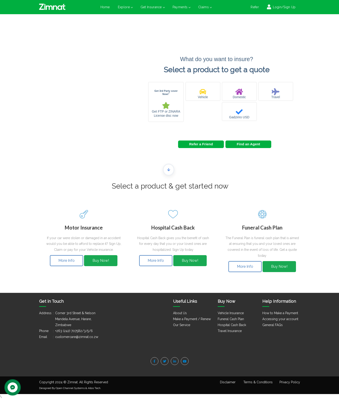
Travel (275, 97)
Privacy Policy (289, 382)
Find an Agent (248, 144)
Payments (181, 7)
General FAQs (272, 325)
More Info (66, 260)
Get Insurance (153, 7)
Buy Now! (100, 260)
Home (105, 7)
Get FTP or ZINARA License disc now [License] (166, 113)
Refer (255, 7)
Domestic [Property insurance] (239, 97)
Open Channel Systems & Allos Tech (78, 388)
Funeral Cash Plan (231, 319)
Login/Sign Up (284, 7)
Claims (205, 7)
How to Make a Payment (280, 313)
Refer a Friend (201, 144)
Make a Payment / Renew (192, 319)
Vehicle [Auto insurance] (203, 97)
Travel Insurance (230, 331)
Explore (125, 7)
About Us (180, 313)
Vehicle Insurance (231, 313)
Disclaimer (228, 382)
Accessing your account (280, 319)
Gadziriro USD (239, 117)
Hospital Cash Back (232, 325)
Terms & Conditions (258, 382)
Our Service (181, 325)
